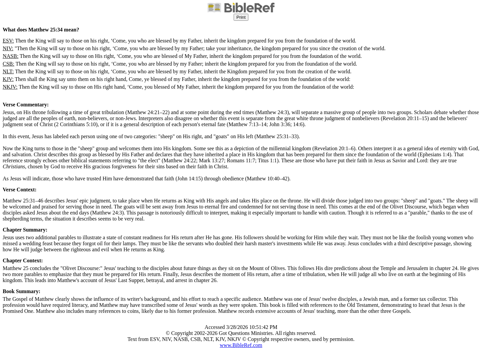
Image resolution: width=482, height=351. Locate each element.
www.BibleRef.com (241, 345)
